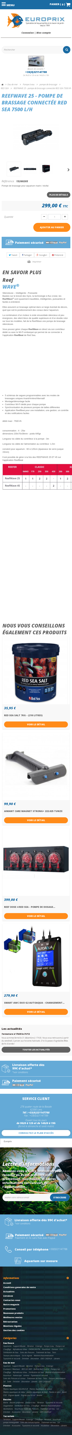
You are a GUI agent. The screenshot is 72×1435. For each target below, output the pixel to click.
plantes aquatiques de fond (37, 1392)
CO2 (61, 1349)
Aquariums (7, 1346)
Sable (9, 1381)
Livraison (8, 1296)
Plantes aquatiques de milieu (14, 1392)
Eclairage (38, 1346)
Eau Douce (8, 1343)
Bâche (5, 1402)
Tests (54, 1352)
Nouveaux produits (13, 1313)
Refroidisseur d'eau (20, 1349)
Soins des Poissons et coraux (14, 1378)
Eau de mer (9, 1362)
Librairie (57, 1358)
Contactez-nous (11, 1300)
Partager (27, 255)
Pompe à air (60, 1346)
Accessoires (16, 1412)
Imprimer (36, 261)
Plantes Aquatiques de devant (41, 1389)
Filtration (30, 1346)
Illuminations (8, 1409)
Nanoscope (17, 1375)
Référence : (9, 181)
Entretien (25, 1358)
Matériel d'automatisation (43, 1355)
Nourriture (46, 1349)
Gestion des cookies (14, 1330)
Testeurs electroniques (11, 1355)
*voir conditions (20, 1072)
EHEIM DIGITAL (34, 1349)
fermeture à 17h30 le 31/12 (16, 1034)
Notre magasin (11, 1304)
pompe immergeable (11, 1422)
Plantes (7, 1385)
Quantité (8, 216)
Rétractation (10, 1321)
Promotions (9, 1308)
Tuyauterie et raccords (11, 1358)
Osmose (55, 1349)
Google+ (42, 255)
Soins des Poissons (27, 1352)
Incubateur (45, 1425)
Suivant (68, 169)
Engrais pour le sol (28, 1395)
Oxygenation (8, 1405)
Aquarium (7, 1366)
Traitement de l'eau (43, 1352)
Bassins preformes (17, 1402)
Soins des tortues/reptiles (30, 1422)
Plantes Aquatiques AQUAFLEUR (15, 1389)
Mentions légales (12, 1326)
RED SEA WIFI (27, 1369)
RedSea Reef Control (41, 1369)
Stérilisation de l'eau (10, 1352)
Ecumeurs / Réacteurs (11, 1369)
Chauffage (7, 1349)
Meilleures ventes (12, 1317)
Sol (57, 1409)
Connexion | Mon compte (36, 32)
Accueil (7, 1283)
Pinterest (57, 255)
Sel (4, 1381)
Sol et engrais (27, 1355)
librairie (39, 1395)
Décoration (35, 1358)
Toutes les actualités (36, 1049)
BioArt (64, 1392)
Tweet (13, 255)
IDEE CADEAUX (46, 1358)
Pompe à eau (49, 1346)
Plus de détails (58, 194)
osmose (26, 1375)
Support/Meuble (19, 1346)
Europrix (8, 1141)
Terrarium (8, 1416)
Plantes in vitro (54, 1392)
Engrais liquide (13, 1395)
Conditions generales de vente (19, 1287)
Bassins (7, 1399)
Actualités (9, 1291)
